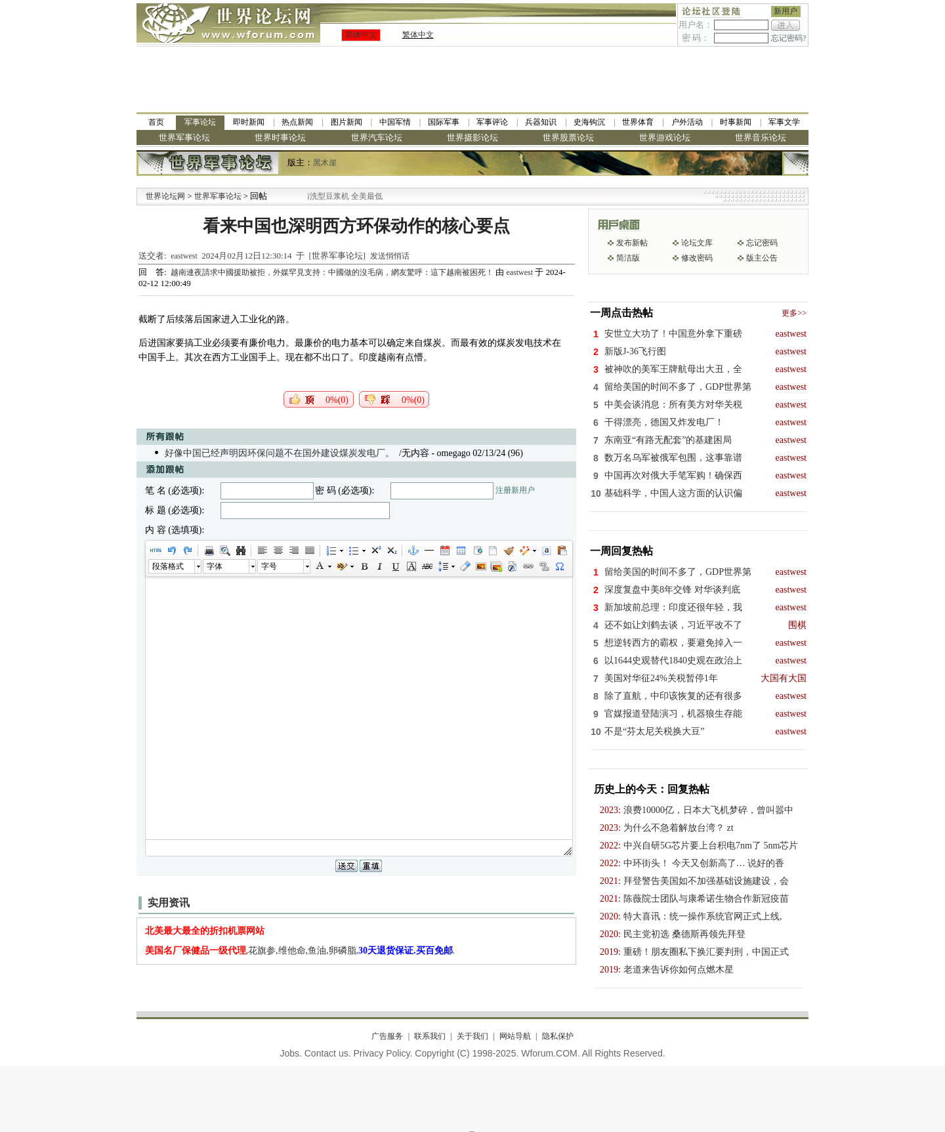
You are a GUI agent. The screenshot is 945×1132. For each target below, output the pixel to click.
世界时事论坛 (280, 137)
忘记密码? (788, 38)
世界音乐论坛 (760, 137)
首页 (156, 122)
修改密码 (697, 257)
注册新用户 (515, 490)
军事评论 (492, 122)
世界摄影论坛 (472, 137)
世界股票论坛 (568, 137)
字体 (214, 566)
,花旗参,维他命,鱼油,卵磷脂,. (300, 950)
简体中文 (361, 34)
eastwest (184, 256)
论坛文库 (697, 242)
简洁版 (628, 257)
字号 (269, 566)
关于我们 (472, 1036)
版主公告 (762, 257)
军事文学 (784, 122)
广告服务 (387, 1036)
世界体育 (638, 122)
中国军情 (395, 122)
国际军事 (443, 122)
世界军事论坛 (184, 137)
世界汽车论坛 (376, 137)
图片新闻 (346, 122)
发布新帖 (632, 242)
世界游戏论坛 (664, 137)
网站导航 (515, 1036)
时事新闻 (735, 122)
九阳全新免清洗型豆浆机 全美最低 (338, 196)
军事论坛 (200, 122)
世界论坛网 (165, 196)
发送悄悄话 (390, 256)
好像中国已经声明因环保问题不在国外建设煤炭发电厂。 (279, 453)
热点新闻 (297, 122)
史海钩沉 (589, 122)
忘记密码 (762, 242)
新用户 (785, 11)
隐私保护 (558, 1036)
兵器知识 (540, 122)
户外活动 (687, 122)
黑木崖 (325, 162)
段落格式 (168, 566)
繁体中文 (418, 34)
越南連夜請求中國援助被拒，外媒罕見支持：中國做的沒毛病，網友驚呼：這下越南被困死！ (333, 272)
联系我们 (430, 1036)
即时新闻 (248, 122)
